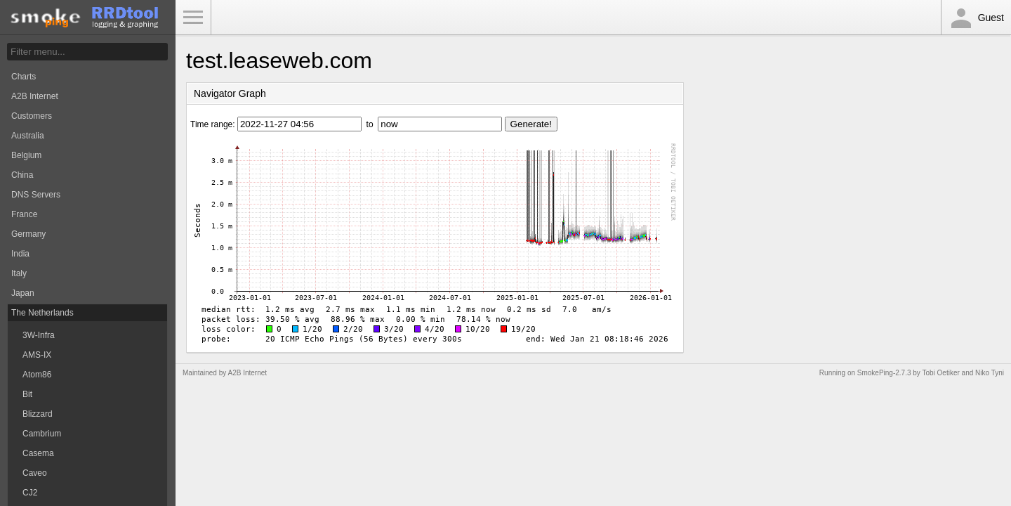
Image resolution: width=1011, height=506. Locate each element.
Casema (38, 453)
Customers (31, 116)
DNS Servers (35, 195)
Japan (22, 293)
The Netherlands (42, 313)
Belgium (26, 155)
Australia (27, 136)
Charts (23, 77)
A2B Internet (34, 96)
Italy (19, 273)
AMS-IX (36, 355)
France (24, 214)
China (22, 175)
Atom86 (36, 374)
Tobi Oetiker (940, 373)
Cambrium (41, 434)
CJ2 (29, 493)
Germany (28, 234)
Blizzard (37, 414)
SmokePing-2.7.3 (884, 373)
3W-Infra (38, 335)
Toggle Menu (193, 17)
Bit (27, 394)
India (20, 254)
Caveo (34, 473)
